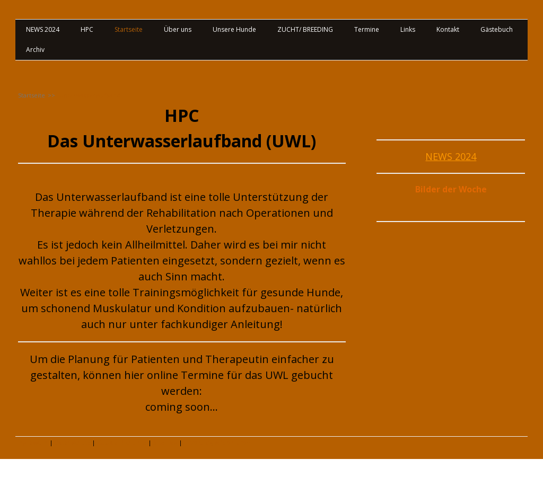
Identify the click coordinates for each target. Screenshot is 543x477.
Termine (366, 29)
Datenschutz (72, 442)
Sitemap (165, 442)
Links (407, 29)
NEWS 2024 (42, 29)
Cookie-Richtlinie (121, 442)
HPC (87, 29)
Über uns (177, 29)
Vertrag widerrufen (220, 442)
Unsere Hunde (234, 29)
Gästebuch (496, 29)
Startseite (129, 29)
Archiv (35, 49)
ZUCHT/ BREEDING (305, 29)
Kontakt (447, 29)
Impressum (31, 442)
